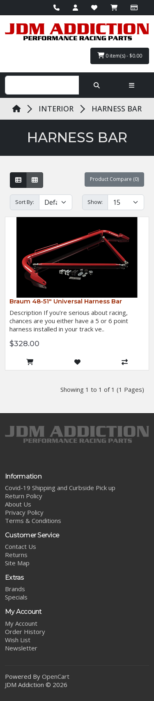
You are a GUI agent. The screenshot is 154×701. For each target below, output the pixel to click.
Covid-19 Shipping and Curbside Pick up (60, 488)
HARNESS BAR (117, 108)
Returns (16, 555)
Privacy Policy (24, 512)
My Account (21, 623)
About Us (18, 504)
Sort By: (24, 202)
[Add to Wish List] (77, 362)
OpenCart (55, 676)
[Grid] (34, 180)
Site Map (17, 563)
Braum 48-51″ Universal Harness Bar (65, 301)
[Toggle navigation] (131, 85)
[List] (18, 180)
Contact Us (20, 546)
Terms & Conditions (33, 520)
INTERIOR (56, 108)
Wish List (17, 640)
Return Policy (23, 496)
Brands (15, 589)
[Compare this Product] (125, 362)
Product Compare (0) (114, 179)
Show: (95, 202)
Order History (25, 631)
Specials (16, 597)
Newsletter (21, 648)
